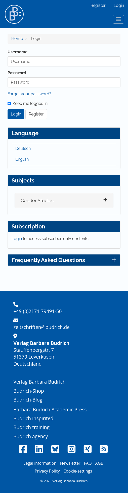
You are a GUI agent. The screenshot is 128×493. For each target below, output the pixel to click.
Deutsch (23, 148)
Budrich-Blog (27, 399)
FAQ (88, 463)
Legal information (39, 463)
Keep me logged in (28, 103)
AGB (99, 463)
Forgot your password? (29, 93)
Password (17, 73)
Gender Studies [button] (37, 200)
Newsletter (70, 463)
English (22, 159)
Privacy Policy (47, 471)
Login (119, 5)
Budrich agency (30, 436)
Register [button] (36, 114)
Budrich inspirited (33, 418)
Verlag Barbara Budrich (39, 381)
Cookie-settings (77, 471)
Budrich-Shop (28, 390)
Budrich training (31, 427)
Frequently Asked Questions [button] (64, 260)
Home (17, 38)
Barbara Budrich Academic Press (50, 409)
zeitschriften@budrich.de (41, 327)
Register (98, 5)
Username (18, 52)
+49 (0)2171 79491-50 (37, 311)
